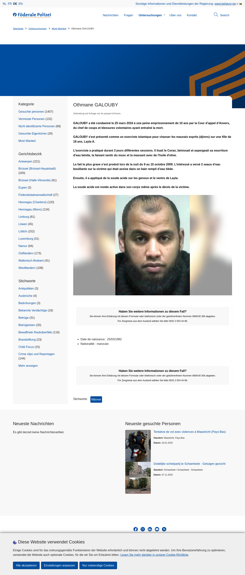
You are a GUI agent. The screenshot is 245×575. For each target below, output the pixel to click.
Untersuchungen (150, 15)
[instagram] (143, 529)
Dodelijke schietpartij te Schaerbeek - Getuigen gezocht (189, 463)
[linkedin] (150, 529)
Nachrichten (110, 15)
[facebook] (135, 529)
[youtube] (157, 529)
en (21, 3)
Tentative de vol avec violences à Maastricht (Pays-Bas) (190, 431)
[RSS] (164, 529)
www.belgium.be (225, 3)
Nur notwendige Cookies (98, 565)
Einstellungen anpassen (59, 565)
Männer (96, 399)
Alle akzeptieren (26, 565)
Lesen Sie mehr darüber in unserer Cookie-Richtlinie (154, 554)
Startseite (18, 28)
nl (4, 3)
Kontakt (192, 15)
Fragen (128, 15)
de (15, 3)
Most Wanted (59, 28)
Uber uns (175, 15)
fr (10, 3)
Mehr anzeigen (28, 365)
